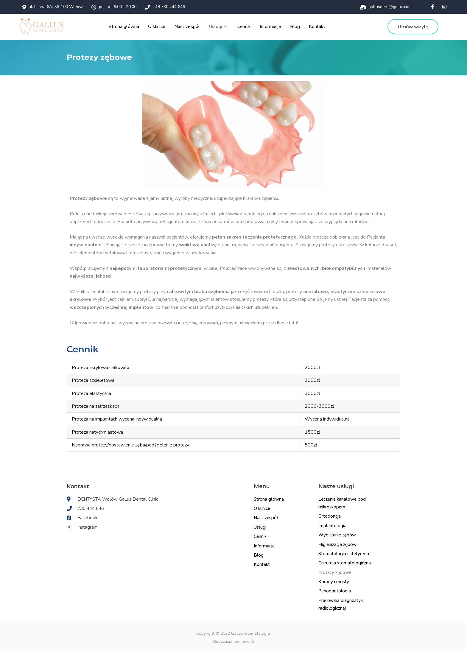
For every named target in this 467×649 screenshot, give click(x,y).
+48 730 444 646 (165, 7)
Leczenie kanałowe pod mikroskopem (342, 501)
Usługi (219, 26)
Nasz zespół (189, 26)
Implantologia (332, 524)
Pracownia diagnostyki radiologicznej (341, 602)
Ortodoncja (329, 514)
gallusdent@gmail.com (386, 7)
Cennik (244, 26)
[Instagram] (444, 6)
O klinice (160, 26)
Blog (295, 26)
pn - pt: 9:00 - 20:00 (113, 7)
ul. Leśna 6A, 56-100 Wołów (52, 7)
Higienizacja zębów (337, 542)
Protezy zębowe (334, 570)
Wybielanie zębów (337, 533)
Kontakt (317, 26)
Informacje (270, 26)
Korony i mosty (333, 580)
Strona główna (128, 26)
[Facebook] (432, 6)
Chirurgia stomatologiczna (344, 561)
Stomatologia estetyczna (343, 552)
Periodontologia (334, 589)
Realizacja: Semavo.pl (233, 639)
